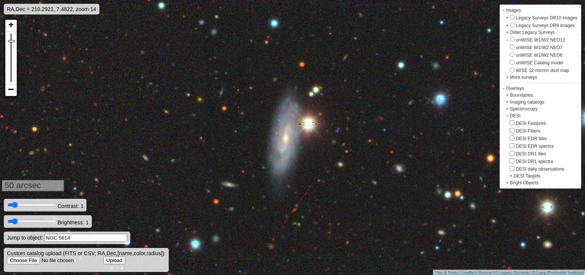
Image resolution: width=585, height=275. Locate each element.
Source (484, 272)
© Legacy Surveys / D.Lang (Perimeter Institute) (539, 272)
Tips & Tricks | (448, 272)
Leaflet (468, 272)
